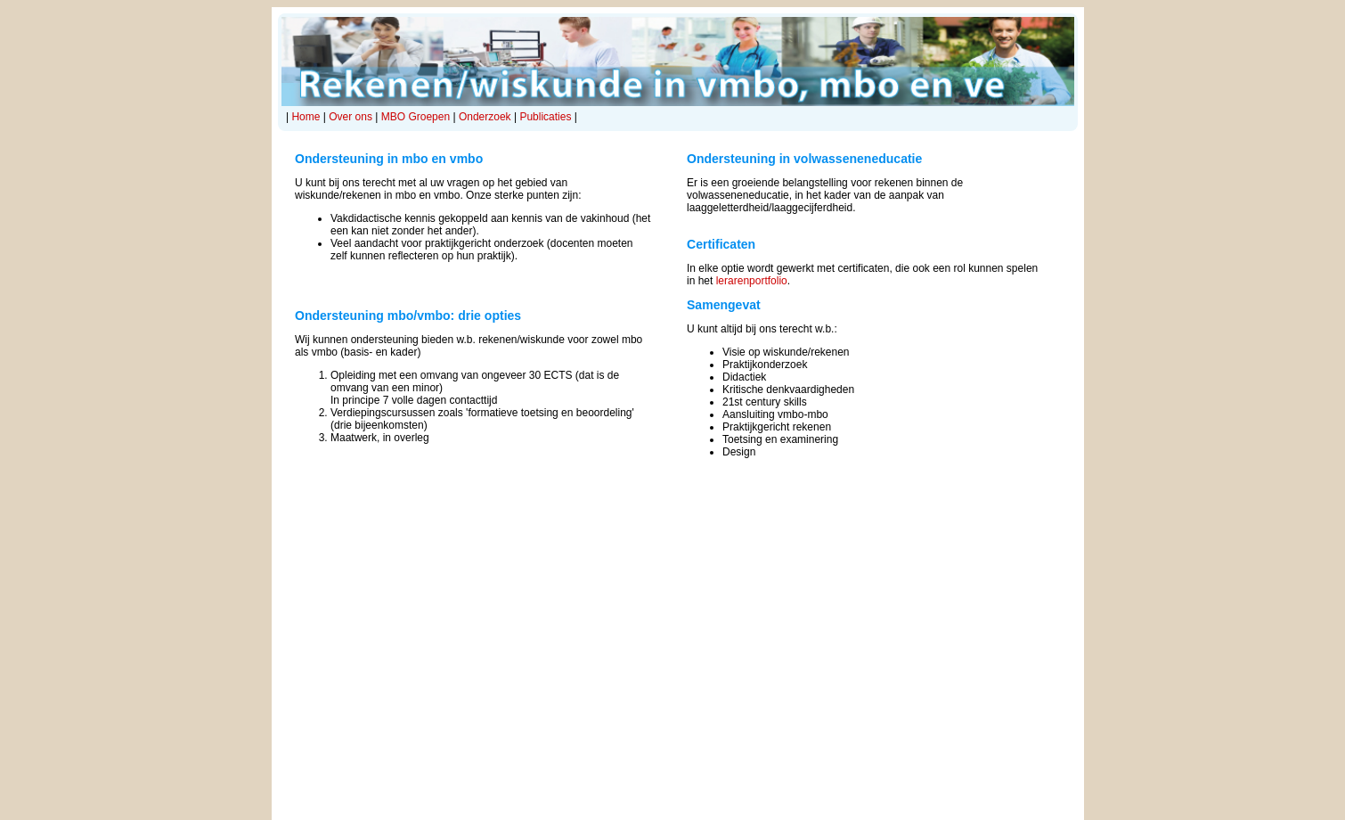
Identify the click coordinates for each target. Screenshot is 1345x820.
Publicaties (545, 117)
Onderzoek (485, 117)
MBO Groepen (415, 117)
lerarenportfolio (751, 281)
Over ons (350, 117)
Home (305, 117)
